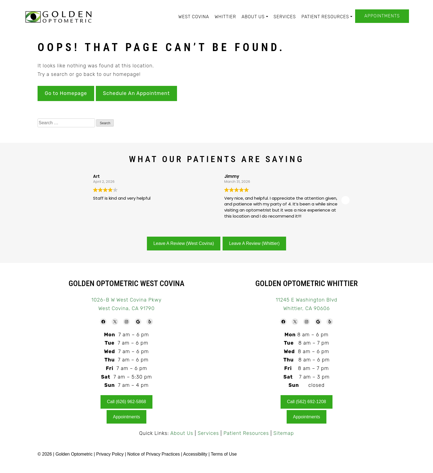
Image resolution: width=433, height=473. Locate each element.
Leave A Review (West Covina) (183, 243)
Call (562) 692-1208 (306, 401)
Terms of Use (224, 454)
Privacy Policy (110, 454)
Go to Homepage (66, 93)
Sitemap (283, 433)
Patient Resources (325, 16)
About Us (253, 16)
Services (285, 16)
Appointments (382, 16)
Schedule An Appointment (136, 93)
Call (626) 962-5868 (126, 401)
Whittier (225, 16)
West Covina (193, 16)
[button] (345, 200)
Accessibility (195, 454)
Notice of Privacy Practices (153, 454)
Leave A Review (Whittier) (254, 243)
